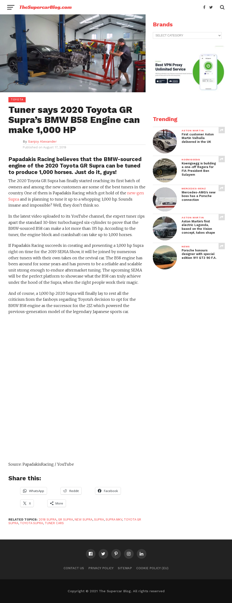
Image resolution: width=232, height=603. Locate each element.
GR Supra (65, 519)
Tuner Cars (54, 523)
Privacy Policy (100, 568)
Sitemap (125, 568)
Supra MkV (114, 519)
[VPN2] (189, 100)
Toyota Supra (31, 523)
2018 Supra (47, 519)
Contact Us (74, 568)
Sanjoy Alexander (42, 141)
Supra (99, 519)
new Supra (83, 519)
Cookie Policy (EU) (152, 568)
